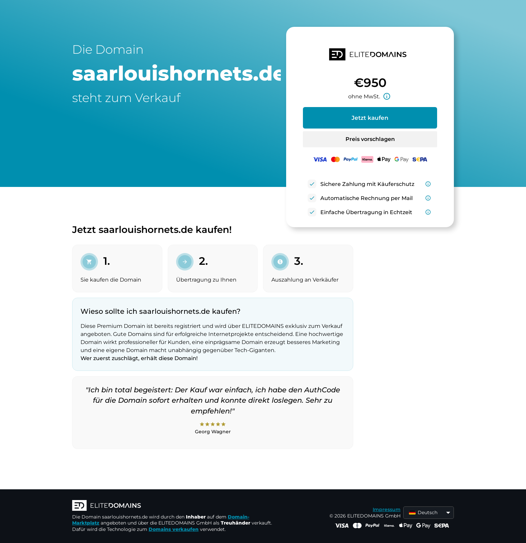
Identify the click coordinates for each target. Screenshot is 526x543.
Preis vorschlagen (370, 139)
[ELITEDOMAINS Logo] (172, 506)
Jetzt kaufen (370, 117)
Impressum (387, 509)
